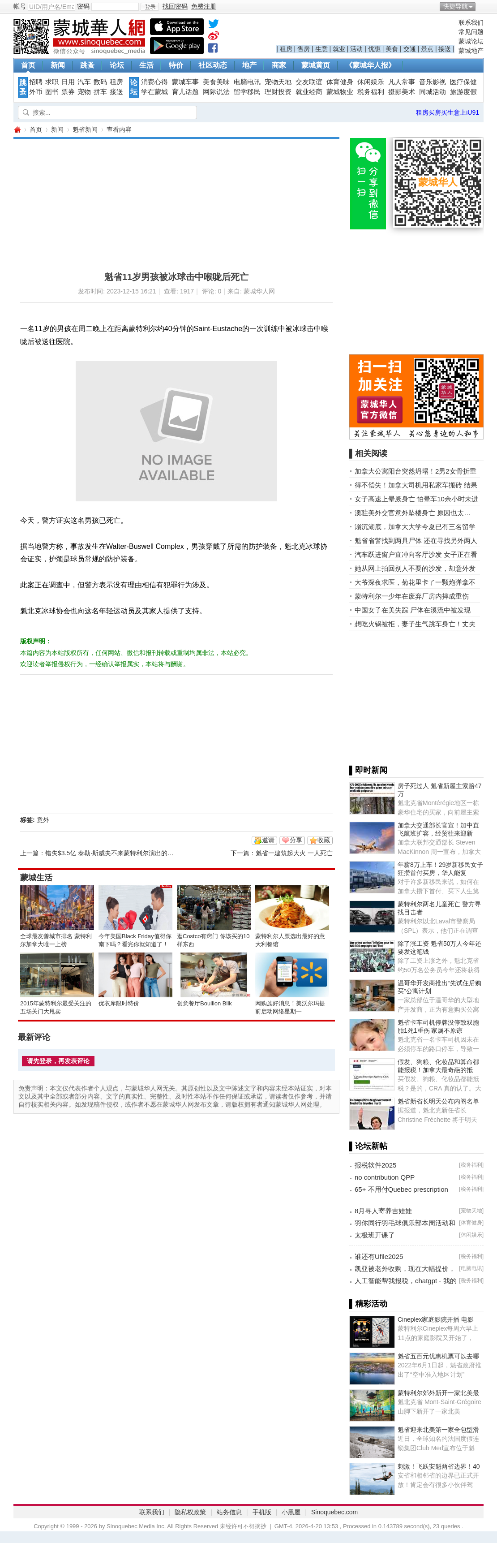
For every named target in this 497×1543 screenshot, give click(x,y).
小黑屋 (291, 1512)
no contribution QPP (385, 1177)
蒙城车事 (185, 82)
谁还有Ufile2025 (379, 1256)
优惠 (374, 48)
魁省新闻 (85, 129)
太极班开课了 (375, 1235)
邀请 (268, 840)
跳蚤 (87, 65)
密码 (83, 6)
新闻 (58, 65)
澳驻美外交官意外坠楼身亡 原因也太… (413, 513)
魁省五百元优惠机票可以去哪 (438, 1356)
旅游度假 (463, 91)
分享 (296, 840)
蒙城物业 (339, 91)
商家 (279, 65)
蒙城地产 (471, 50)
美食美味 (216, 82)
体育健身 (339, 82)
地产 (249, 65)
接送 (444, 48)
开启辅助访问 (481, 6)
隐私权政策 (190, 1512)
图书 (52, 91)
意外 (43, 819)
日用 (68, 82)
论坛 (117, 65)
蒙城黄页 (315, 65)
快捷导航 (455, 6)
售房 (303, 48)
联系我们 (471, 22)
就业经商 (309, 91)
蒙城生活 (36, 877)
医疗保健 (463, 82)
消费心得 (154, 82)
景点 (427, 48)
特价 (176, 65)
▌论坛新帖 (368, 1146)
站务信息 (229, 1512)
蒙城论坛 (471, 41)
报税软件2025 (375, 1165)
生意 (321, 48)
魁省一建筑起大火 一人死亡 (294, 853)
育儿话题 (185, 91)
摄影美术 (401, 91)
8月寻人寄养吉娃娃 (383, 1211)
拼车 (100, 91)
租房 (286, 48)
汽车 (84, 82)
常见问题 (471, 31)
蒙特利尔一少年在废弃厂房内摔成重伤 (412, 596)
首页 (28, 65)
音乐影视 (432, 82)
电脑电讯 (247, 82)
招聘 (36, 82)
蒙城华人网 (17, 129)
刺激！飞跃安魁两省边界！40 (439, 1466)
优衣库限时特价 (119, 1003)
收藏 (323, 840)
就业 (339, 48)
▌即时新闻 (368, 770)
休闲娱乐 (370, 82)
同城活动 (432, 91)
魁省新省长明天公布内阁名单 (438, 1101)
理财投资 (278, 91)
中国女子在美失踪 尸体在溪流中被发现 (413, 610)
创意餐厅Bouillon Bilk (204, 1003)
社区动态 (212, 65)
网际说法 (216, 91)
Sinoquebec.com (334, 1512)
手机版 (262, 1512)
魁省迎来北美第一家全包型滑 (438, 1429)
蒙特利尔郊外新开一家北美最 (438, 1392)
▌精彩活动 (368, 1303)
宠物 (84, 91)
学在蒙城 (154, 91)
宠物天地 (278, 82)
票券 (68, 91)
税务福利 (370, 91)
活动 (356, 48)
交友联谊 (309, 82)
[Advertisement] (147, 201)
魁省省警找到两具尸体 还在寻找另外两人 (416, 540)
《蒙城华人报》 (370, 65)
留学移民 (247, 91)
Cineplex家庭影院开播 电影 (436, 1319)
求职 (52, 82)
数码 (100, 82)
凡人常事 (401, 82)
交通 (409, 48)
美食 (392, 48)
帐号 (19, 6)
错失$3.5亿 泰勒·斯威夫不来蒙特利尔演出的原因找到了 (122, 853)
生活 (146, 65)
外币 (36, 91)
